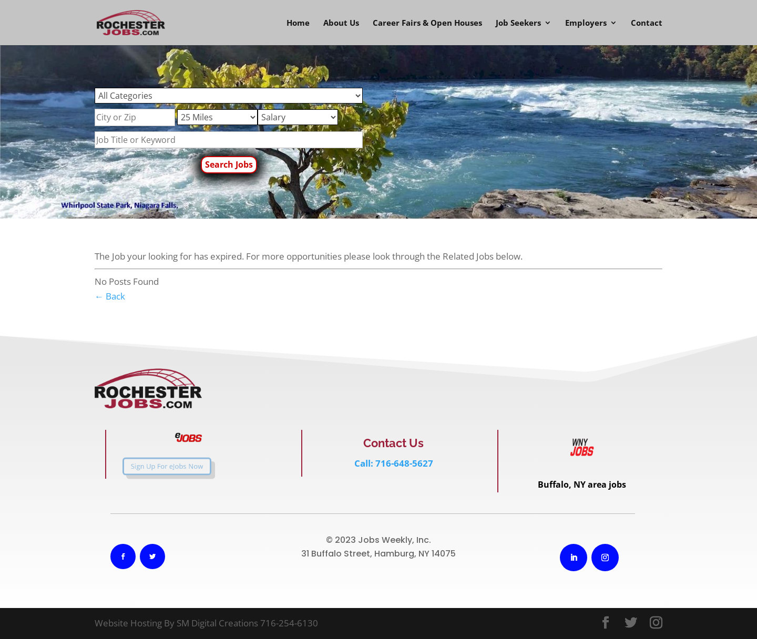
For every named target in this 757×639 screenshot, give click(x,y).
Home (298, 23)
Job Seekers (518, 23)
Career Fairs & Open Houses (427, 23)
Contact (646, 23)
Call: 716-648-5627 (393, 463)
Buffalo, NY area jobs (582, 484)
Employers (586, 23)
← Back (110, 296)
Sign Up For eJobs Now (156, 466)
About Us (341, 23)
